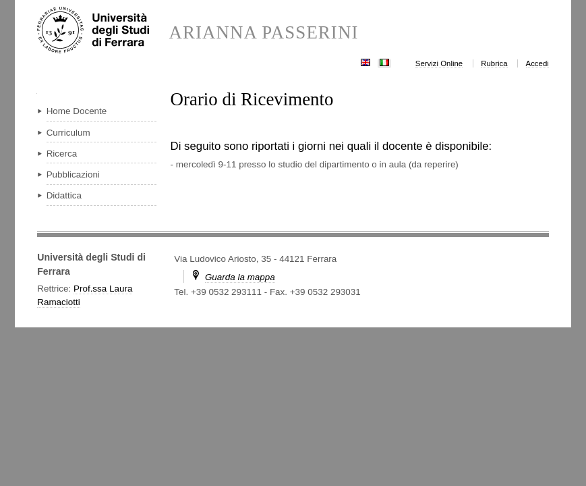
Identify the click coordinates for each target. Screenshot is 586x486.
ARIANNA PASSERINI (264, 33)
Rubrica (494, 63)
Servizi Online (439, 63)
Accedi (537, 63)
